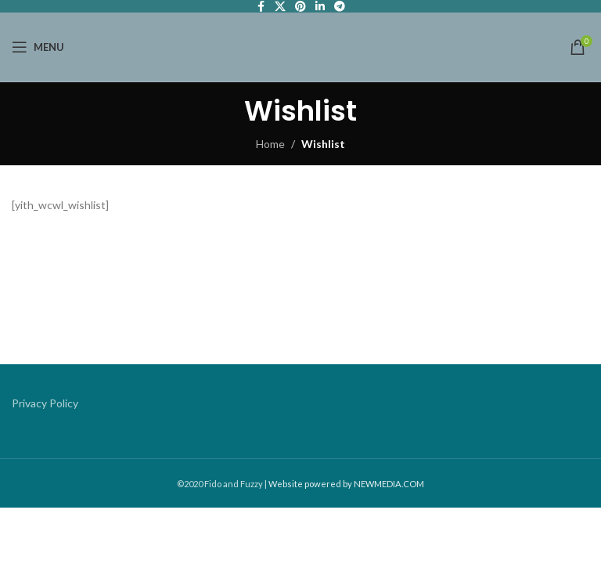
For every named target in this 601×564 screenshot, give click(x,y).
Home (270, 143)
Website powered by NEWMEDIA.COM (346, 484)
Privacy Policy (45, 403)
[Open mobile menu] (38, 47)
